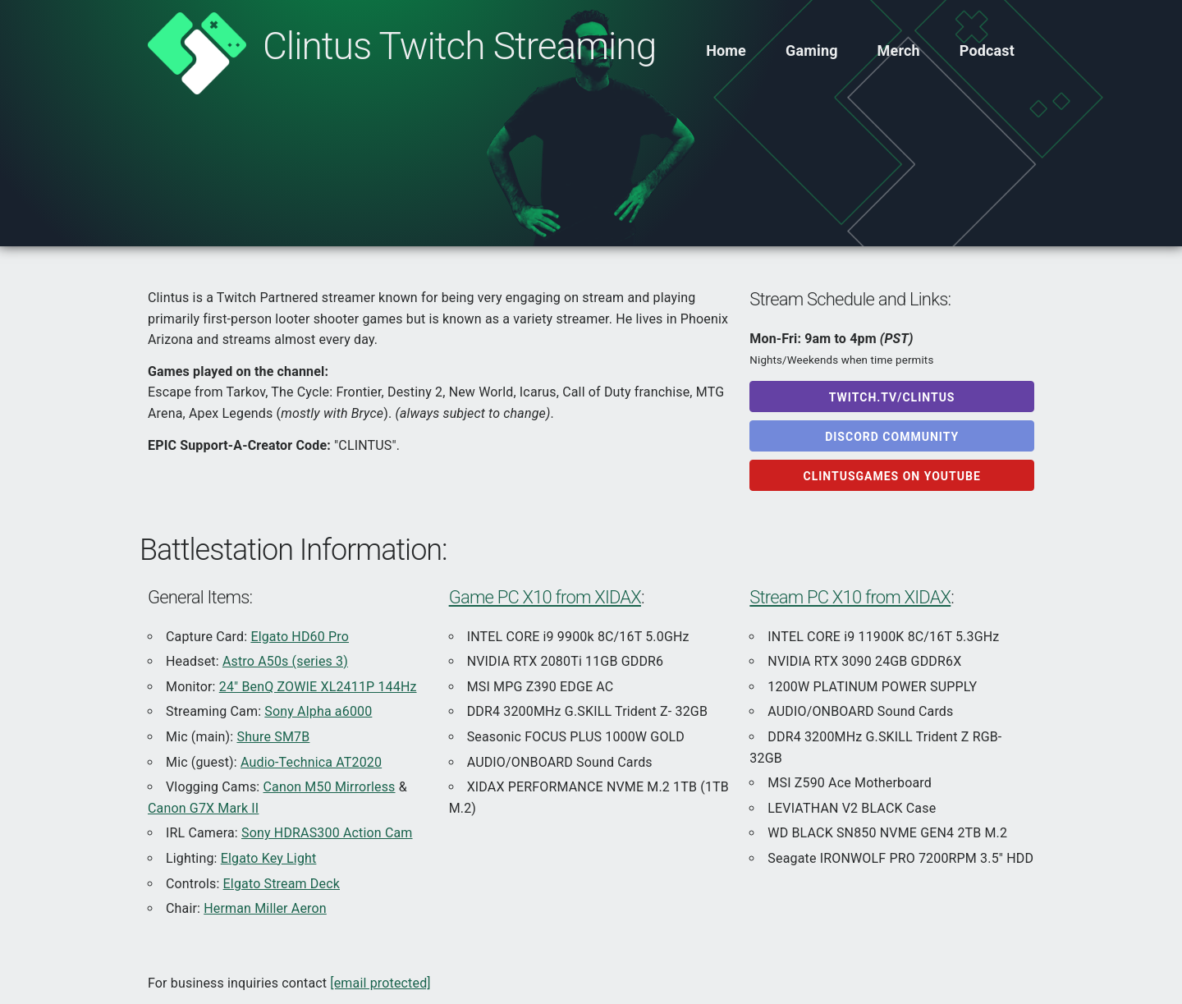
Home (726, 50)
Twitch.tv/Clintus (892, 397)
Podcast (987, 50)
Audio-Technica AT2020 (311, 762)
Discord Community (892, 436)
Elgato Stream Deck (281, 884)
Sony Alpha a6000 (318, 711)
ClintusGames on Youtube (892, 476)
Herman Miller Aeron (265, 908)
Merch (898, 50)
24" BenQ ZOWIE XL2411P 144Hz (318, 687)
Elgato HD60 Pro (299, 636)
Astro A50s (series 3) (285, 661)
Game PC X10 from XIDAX (545, 597)
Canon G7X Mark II (203, 808)
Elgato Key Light (269, 858)
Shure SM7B (272, 737)
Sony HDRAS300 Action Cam (327, 833)
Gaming (812, 50)
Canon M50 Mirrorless (329, 787)
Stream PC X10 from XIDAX (850, 597)
